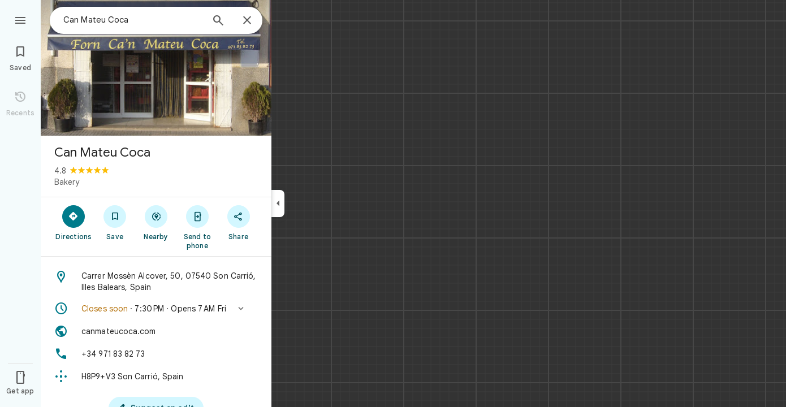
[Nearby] (156, 222)
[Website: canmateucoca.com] (156, 331)
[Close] (247, 21)
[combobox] (132, 20)
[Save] (115, 222)
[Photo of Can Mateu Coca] (156, 68)
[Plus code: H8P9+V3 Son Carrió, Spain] (156, 376)
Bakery (66, 182)
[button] (156, 308)
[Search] (218, 21)
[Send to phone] (197, 226)
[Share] (238, 222)
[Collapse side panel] (277, 203)
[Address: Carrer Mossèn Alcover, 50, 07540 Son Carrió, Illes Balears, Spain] (156, 281)
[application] (393, 203)
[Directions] (73, 222)
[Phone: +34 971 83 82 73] (156, 354)
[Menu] (20, 19)
